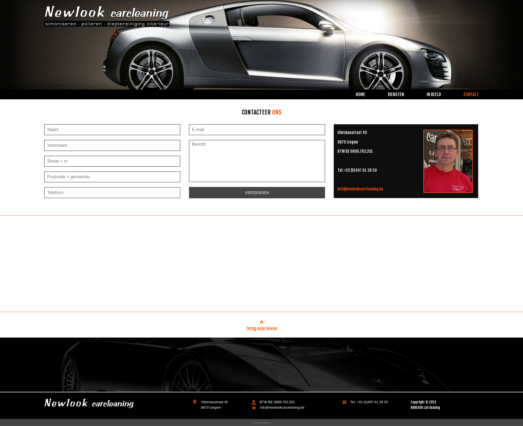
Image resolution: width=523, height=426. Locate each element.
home (360, 94)
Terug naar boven (261, 326)
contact (471, 94)
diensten (396, 94)
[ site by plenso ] (261, 422)
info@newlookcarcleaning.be (360, 189)
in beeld (434, 94)
